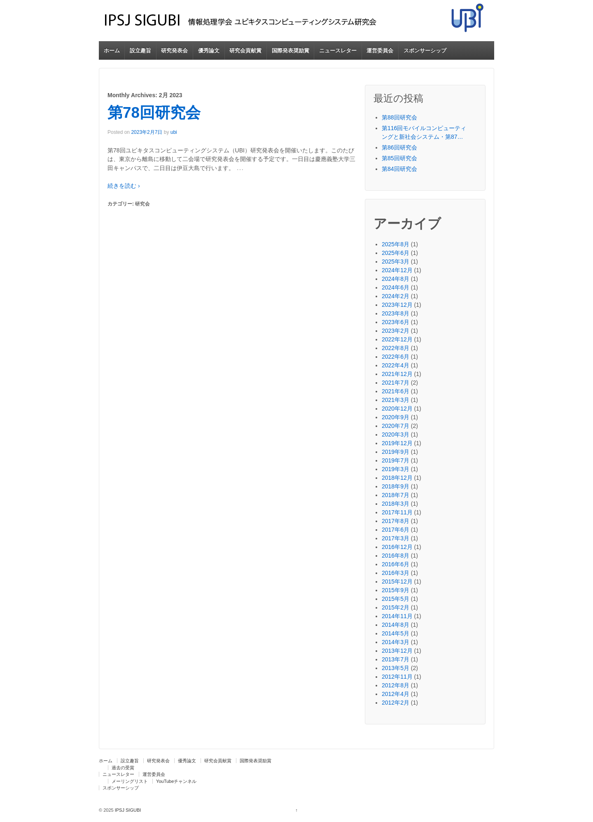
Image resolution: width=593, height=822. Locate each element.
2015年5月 (395, 598)
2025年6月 (395, 253)
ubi (173, 132)
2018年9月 (395, 486)
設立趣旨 (140, 50)
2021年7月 (395, 382)
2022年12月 (397, 339)
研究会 (142, 204)
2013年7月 (395, 659)
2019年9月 (395, 451)
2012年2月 (395, 702)
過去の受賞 (123, 767)
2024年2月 (395, 296)
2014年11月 (397, 616)
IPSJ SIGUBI (127, 810)
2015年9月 (395, 590)
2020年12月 (397, 408)
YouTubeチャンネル (176, 781)
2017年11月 (397, 512)
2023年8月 (395, 313)
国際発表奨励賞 (290, 50)
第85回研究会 (399, 158)
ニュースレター (338, 50)
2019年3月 (395, 469)
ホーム (112, 50)
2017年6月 (395, 529)
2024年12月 (397, 270)
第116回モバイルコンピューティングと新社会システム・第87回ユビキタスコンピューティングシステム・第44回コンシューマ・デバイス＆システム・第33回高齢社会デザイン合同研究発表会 (424, 133)
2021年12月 (397, 374)
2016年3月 (395, 573)
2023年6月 (395, 322)
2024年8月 (395, 279)
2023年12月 (397, 304)
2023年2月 (395, 330)
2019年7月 (395, 460)
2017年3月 (395, 538)
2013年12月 (397, 650)
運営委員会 (380, 50)
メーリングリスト (130, 781)
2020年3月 (395, 434)
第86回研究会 (399, 147)
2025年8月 (395, 244)
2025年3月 (395, 261)
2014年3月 (395, 642)
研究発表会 (174, 50)
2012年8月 (395, 685)
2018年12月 (397, 477)
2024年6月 (395, 287)
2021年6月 (395, 391)
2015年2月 (395, 607)
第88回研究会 (399, 117)
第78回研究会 (154, 112)
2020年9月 (395, 417)
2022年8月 (395, 348)
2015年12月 (397, 581)
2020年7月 (395, 426)
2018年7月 (395, 495)
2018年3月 (395, 503)
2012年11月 (397, 676)
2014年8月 (395, 624)
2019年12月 (397, 443)
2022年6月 (395, 356)
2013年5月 (395, 668)
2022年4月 (395, 365)
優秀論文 (208, 50)
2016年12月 (397, 547)
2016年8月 (395, 555)
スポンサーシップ (425, 50)
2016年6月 (395, 564)
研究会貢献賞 (245, 50)
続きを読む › (123, 185)
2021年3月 (395, 400)
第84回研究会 (399, 169)
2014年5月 (395, 633)
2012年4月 (395, 694)
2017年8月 (395, 521)
